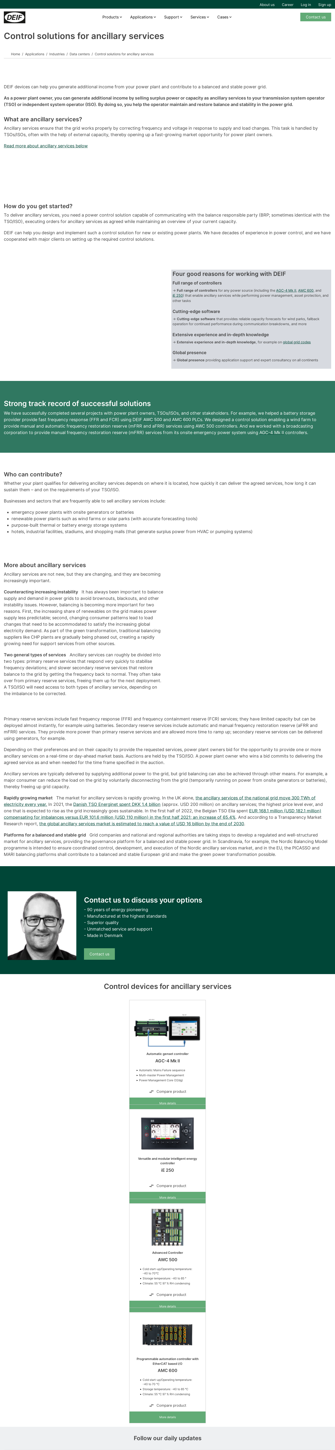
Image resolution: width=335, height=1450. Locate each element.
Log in (306, 4)
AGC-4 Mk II (286, 290)
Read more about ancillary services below (46, 145)
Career (288, 4)
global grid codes (297, 342)
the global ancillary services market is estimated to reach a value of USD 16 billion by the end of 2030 (141, 823)
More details (167, 1103)
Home (15, 54)
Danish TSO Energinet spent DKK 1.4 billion (117, 804)
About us (267, 4)
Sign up (324, 4)
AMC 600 (305, 290)
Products (110, 17)
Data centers (80, 54)
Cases (222, 17)
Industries (57, 54)
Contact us (316, 17)
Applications (141, 17)
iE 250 (178, 295)
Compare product (167, 1091)
